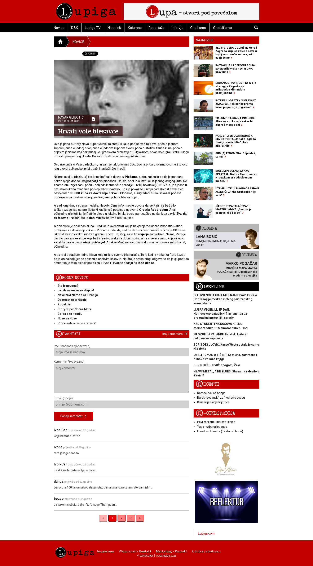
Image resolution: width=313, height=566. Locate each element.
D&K (74, 28)
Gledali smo (222, 28)
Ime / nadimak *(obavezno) (121, 350)
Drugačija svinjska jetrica (213, 402)
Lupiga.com (206, 533)
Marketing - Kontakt (171, 551)
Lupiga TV (93, 28)
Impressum (105, 551)
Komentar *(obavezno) (121, 376)
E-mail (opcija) (121, 402)
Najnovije (204, 40)
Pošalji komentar (73, 416)
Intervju (177, 28)
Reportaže (156, 28)
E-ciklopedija (215, 413)
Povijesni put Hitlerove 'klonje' (216, 422)
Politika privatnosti (206, 551)
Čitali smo (198, 28)
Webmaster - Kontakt (135, 551)
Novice (59, 28)
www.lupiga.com (166, 555)
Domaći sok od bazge (211, 393)
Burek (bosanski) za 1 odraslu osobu (221, 397)
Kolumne (135, 28)
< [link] (103, 518)
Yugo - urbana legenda (212, 426)
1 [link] (112, 518)
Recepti (207, 384)
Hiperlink (114, 28)
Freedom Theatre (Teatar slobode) (220, 431)
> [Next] (140, 518)
